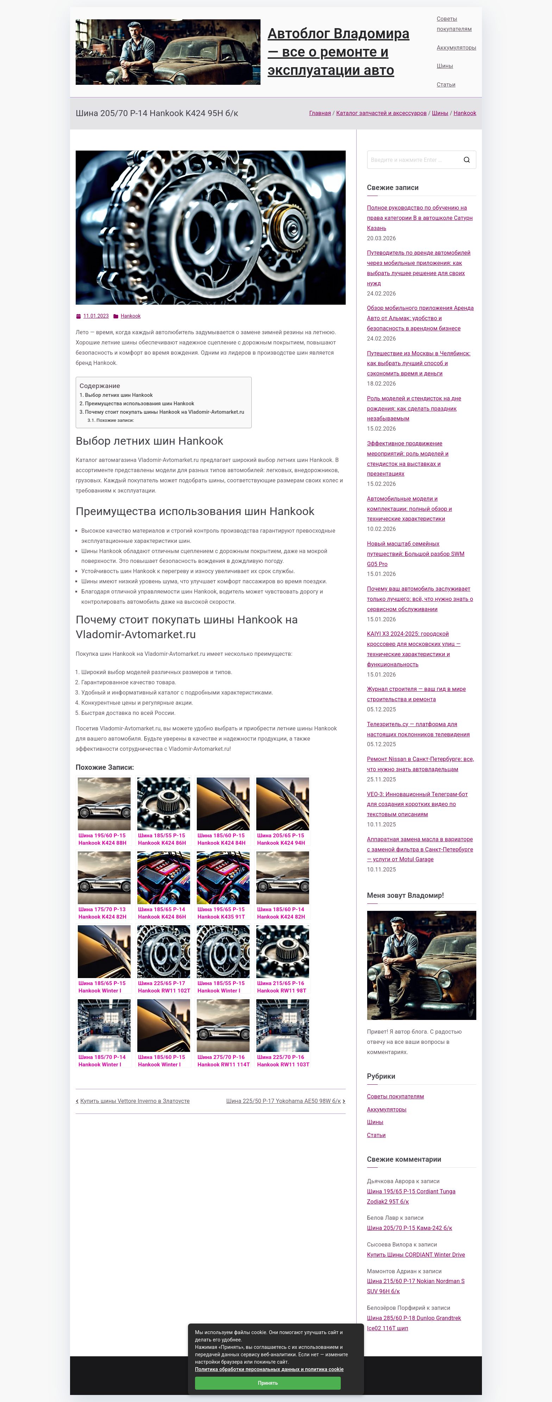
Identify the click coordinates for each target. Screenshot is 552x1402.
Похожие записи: (115, 420)
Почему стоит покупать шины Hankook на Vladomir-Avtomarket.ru (164, 412)
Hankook (131, 316)
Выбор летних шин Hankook (118, 395)
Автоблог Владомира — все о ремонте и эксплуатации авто (338, 51)
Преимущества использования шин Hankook (139, 404)
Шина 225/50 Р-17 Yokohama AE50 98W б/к (283, 1101)
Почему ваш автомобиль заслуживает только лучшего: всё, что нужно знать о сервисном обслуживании (420, 599)
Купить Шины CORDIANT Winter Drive (416, 1254)
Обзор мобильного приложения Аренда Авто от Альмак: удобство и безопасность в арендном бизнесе (420, 318)
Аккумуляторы (456, 47)
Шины (445, 66)
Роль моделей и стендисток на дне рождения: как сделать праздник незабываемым (414, 408)
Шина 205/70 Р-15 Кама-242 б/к (409, 1228)
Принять (268, 1383)
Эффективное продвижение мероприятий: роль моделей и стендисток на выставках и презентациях (408, 458)
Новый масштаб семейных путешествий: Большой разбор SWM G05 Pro (416, 553)
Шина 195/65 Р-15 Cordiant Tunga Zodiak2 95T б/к (411, 1196)
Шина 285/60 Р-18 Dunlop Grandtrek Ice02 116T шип (414, 1323)
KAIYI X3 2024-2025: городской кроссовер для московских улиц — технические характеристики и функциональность (414, 648)
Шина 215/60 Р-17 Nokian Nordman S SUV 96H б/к (416, 1286)
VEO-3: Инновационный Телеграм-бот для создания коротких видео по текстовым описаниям (417, 804)
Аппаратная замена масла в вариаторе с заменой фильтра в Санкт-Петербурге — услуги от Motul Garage (420, 849)
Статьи (446, 84)
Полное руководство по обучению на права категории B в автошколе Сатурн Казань (420, 217)
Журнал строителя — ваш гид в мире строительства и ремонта (416, 694)
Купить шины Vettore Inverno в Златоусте (135, 1101)
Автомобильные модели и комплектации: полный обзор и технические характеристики (409, 508)
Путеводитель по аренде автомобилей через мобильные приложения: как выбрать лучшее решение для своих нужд (419, 267)
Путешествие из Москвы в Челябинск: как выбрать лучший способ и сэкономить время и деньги (419, 363)
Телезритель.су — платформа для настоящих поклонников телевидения (418, 729)
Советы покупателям (454, 23)
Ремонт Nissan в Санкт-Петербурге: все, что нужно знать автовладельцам (420, 764)
